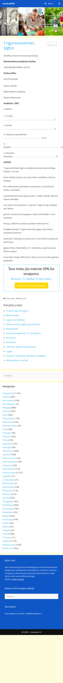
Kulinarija (7, 465)
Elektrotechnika (9, 425)
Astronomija (8, 400)
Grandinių (11, 337)
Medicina (6, 494)
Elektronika (7, 422)
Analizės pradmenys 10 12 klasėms (23, 333)
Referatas (22, 298)
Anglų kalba (8, 393)
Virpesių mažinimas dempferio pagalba (26, 355)
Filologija (6, 432)
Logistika (6, 476)
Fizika (5, 440)
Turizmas (6, 537)
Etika (4, 429)
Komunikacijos (9, 461)
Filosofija (6, 436)
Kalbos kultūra (9, 458)
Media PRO (31, 19)
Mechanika (7, 490)
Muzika (5, 497)
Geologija (6, 447)
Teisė (5, 533)
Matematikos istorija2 (17, 360)
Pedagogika (8, 501)
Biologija (6, 407)
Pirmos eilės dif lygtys (17, 310)
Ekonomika (7, 418)
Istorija (5, 454)
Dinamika (10, 342)
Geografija (7, 443)
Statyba (6, 526)
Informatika (8, 451)
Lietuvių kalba (9, 472)
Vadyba (6, 541)
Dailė (4, 414)
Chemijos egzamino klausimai (21, 346)
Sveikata (6, 530)
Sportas (6, 523)
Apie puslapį (18, 579)
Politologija (7, 505)
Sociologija (7, 519)
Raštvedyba (7, 512)
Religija (5, 515)
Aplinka (6, 396)
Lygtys (9, 351)
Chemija (6, 411)
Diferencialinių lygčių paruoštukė (23, 324)
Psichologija (8, 508)
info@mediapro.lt (33, 613)
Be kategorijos (9, 404)
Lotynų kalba (8, 479)
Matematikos (12, 315)
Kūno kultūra (8, 469)
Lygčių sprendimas (15, 319)
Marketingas (8, 483)
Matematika (10, 298)
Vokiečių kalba (9, 544)
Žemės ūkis (7, 548)
